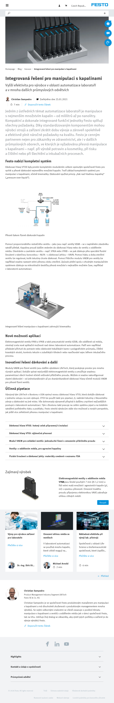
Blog (20, 68)
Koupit (103, 502)
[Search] (57, 13)
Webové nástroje (63, 697)
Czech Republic (78, 6)
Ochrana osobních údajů (60, 690)
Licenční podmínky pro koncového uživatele (89, 697)
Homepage (10, 68)
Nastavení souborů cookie (43, 697)
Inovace (27, 68)
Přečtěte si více (15, 545)
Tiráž (45, 690)
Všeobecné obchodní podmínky (83, 690)
